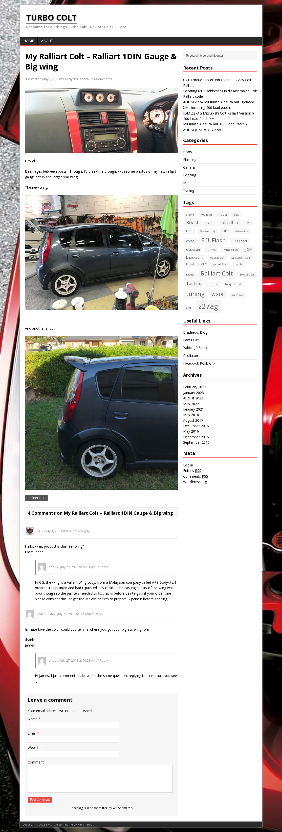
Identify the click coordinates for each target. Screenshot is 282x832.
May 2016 (191, 431)
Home (28, 40)
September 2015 (196, 442)
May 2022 (191, 403)
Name (33, 718)
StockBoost (247, 274)
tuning (195, 294)
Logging (189, 175)
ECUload (240, 240)
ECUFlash (213, 240)
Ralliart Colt (36, 497)
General (83, 79)
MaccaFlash (217, 257)
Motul (190, 264)
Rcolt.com (191, 355)
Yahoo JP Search (196, 347)
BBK (236, 214)
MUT (203, 264)
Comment (36, 762)
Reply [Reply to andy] (104, 567)
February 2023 (194, 387)
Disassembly (207, 231)
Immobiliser (231, 250)
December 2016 (196, 425)
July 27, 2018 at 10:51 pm (78, 567)
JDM (249, 249)
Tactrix (193, 283)
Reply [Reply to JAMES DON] (99, 614)
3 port (190, 214)
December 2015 (196, 437)
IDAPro (211, 250)
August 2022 (193, 398)
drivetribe (241, 231)
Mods (187, 182)
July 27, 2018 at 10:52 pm (78, 660)
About (47, 40)
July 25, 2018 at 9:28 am (74, 614)
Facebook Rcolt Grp (199, 363)
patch (238, 264)
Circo (209, 223)
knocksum (194, 257)
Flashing (189, 159)
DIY (225, 230)
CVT (247, 223)
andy (69, 79)
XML (189, 308)
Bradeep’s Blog (195, 332)
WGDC (218, 294)
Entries (192, 470)
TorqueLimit (233, 284)
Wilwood (237, 295)
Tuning (188, 190)
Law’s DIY (191, 340)
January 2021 (193, 409)
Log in (188, 465)
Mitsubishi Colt (240, 257)
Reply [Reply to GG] (85, 531)
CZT (189, 230)
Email (32, 733)
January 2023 (193, 392)
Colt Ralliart (229, 222)
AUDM (223, 214)
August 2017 (193, 420)
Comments (195, 476)
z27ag (208, 306)
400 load (206, 214)
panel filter (220, 264)
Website (34, 747)
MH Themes (86, 824)
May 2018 (191, 414)
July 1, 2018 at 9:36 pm (61, 531)
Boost (188, 151)
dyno (190, 240)
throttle (213, 284)
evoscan (193, 249)
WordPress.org (195, 481)
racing (190, 274)
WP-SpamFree (122, 808)
